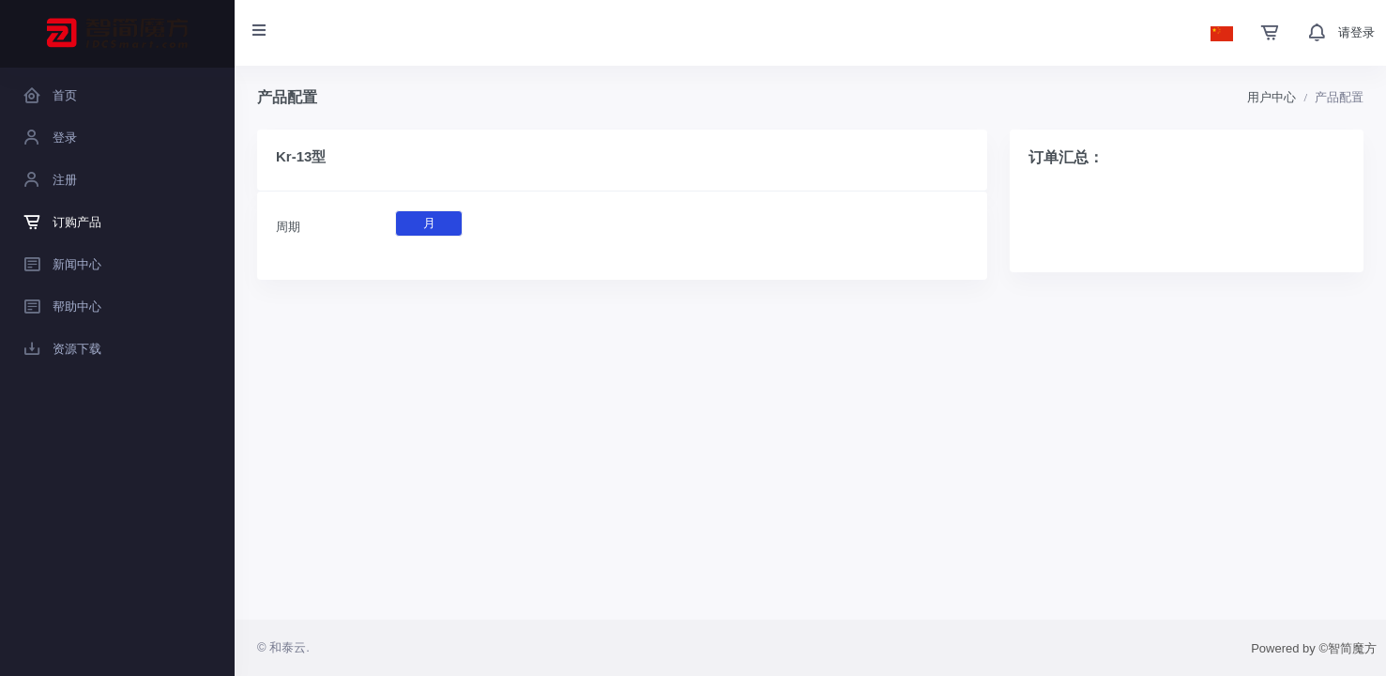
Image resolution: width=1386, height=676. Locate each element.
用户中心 (1271, 97)
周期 (288, 227)
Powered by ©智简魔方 (1314, 648)
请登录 (1356, 32)
